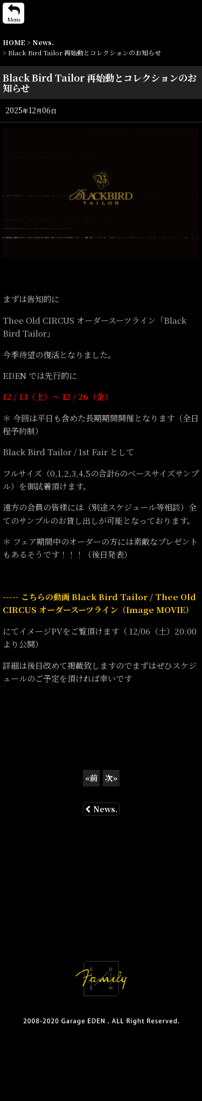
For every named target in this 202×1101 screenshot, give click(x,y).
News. (101, 809)
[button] (13, 13)
